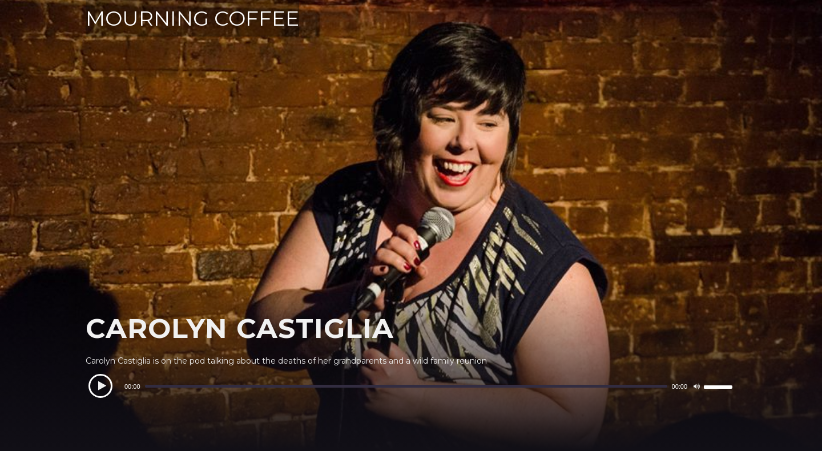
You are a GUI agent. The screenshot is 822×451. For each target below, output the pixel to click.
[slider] (406, 386)
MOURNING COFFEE (192, 18)
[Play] (100, 386)
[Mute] (696, 386)
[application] (411, 386)
